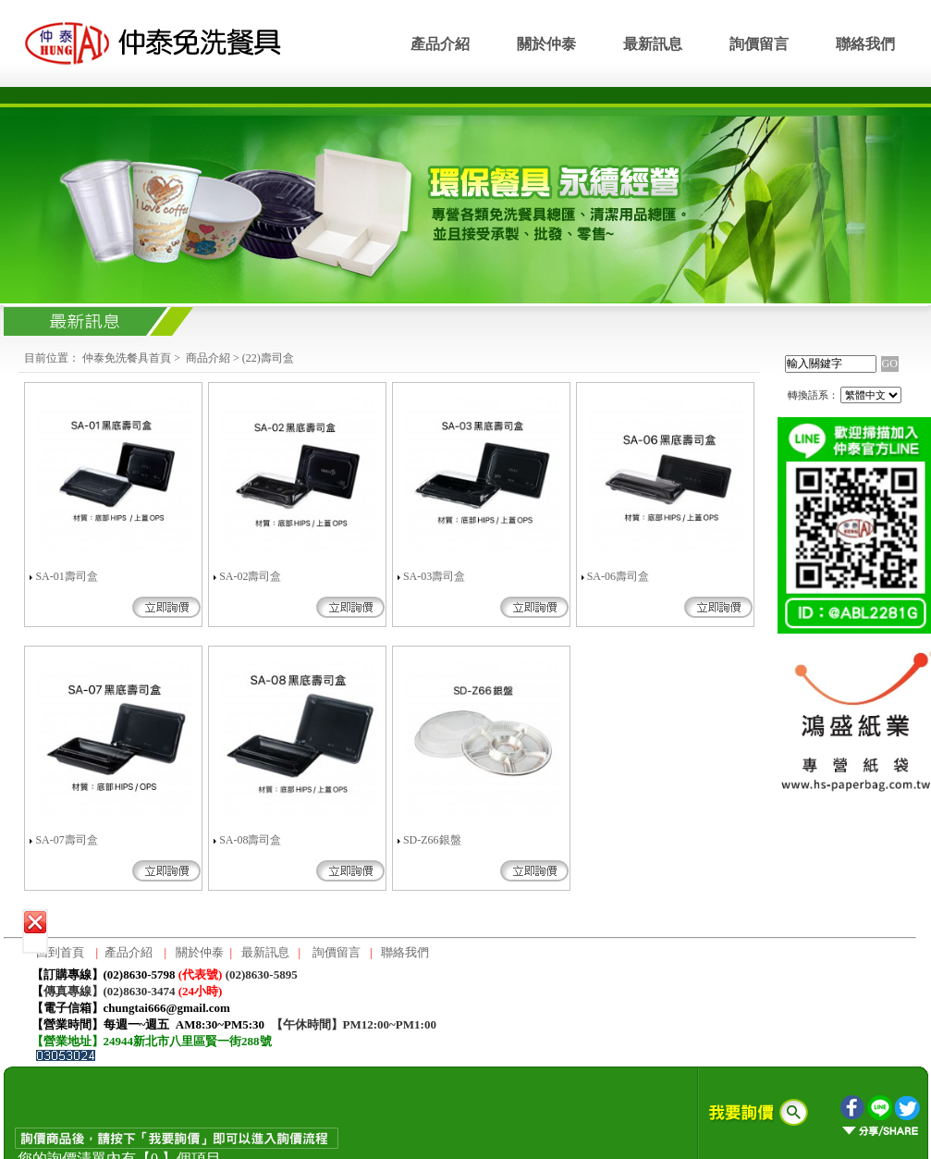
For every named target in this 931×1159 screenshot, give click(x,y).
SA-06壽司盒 (618, 576)
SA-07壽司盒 (66, 839)
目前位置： (52, 357)
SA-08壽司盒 (250, 839)
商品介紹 (208, 357)
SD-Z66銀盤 (432, 839)
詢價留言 (759, 44)
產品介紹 (440, 44)
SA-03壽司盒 (434, 576)
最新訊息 (652, 44)
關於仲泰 (546, 44)
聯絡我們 (865, 44)
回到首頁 (60, 952)
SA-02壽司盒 (250, 576)
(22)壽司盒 (268, 357)
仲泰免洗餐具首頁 (126, 357)
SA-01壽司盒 (66, 576)
